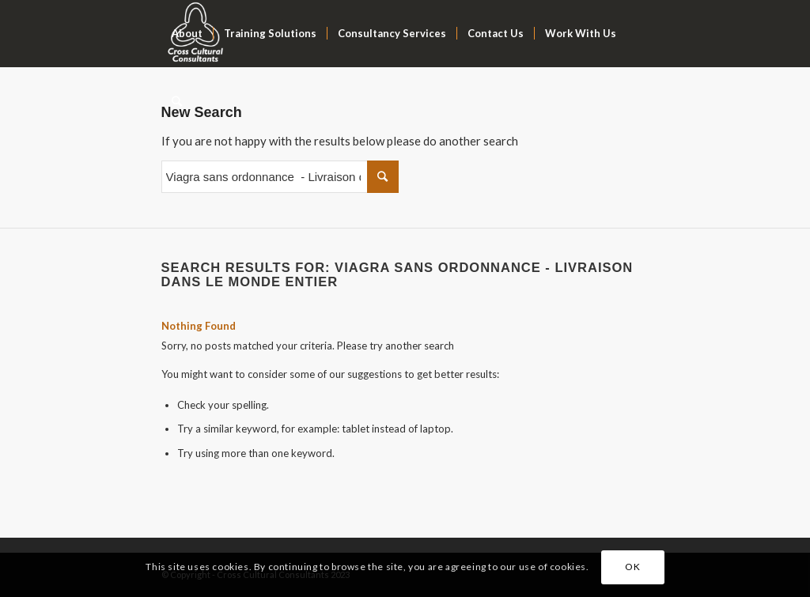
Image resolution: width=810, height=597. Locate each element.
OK (632, 566)
